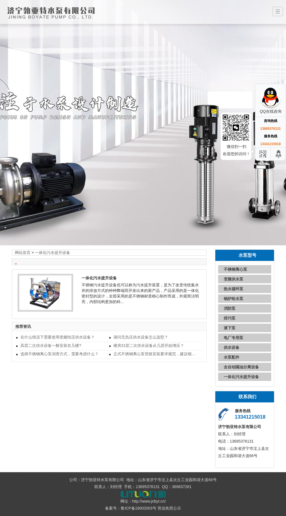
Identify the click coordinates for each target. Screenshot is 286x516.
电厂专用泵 (233, 337)
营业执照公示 (169, 508)
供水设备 (231, 347)
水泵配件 (231, 357)
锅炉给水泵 (233, 298)
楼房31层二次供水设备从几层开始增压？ (148, 345)
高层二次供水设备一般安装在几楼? (50, 345)
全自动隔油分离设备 (241, 367)
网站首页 (22, 252)
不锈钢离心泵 (235, 269)
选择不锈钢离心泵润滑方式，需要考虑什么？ (59, 354)
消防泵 (229, 308)
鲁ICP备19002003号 (138, 508)
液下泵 (229, 328)
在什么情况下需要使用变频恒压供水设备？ (57, 337)
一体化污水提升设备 (52, 252)
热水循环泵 (233, 289)
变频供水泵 (233, 279)
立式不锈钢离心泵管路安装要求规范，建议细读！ (155, 354)
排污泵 (229, 318)
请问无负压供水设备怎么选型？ (140, 337)
